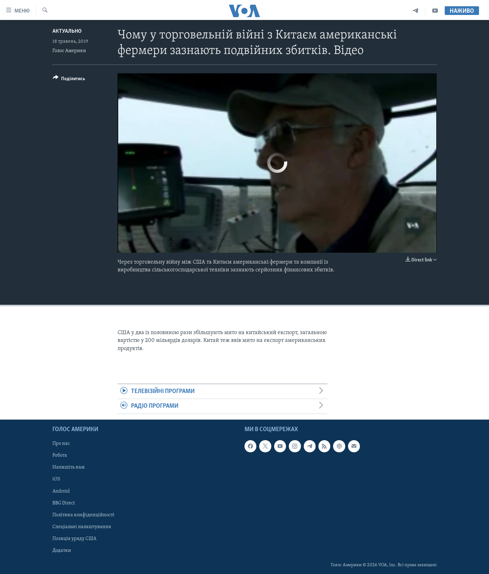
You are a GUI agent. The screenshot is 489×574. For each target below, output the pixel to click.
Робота (59, 455)
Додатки (61, 550)
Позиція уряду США (74, 538)
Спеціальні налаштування (81, 526)
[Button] (69, 79)
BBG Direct (63, 502)
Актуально (67, 31)
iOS (56, 479)
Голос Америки (69, 50)
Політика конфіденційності (83, 514)
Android (61, 491)
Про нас (61, 443)
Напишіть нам (68, 467)
